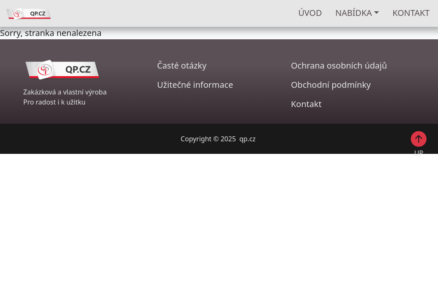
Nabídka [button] (354, 12)
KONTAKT (411, 12)
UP (419, 143)
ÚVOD (310, 12)
